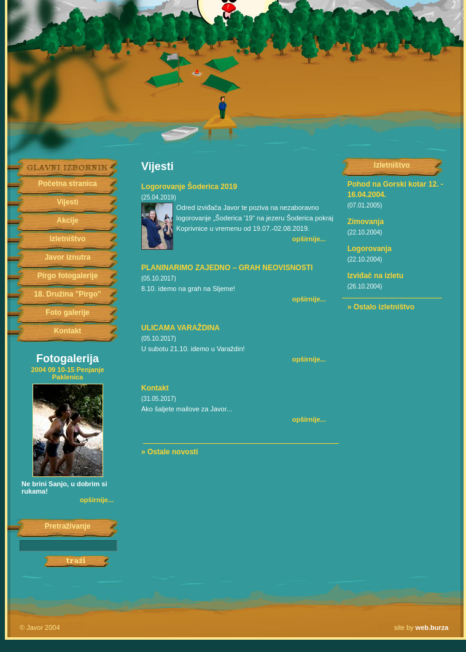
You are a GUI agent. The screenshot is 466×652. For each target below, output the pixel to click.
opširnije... (97, 499)
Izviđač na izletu (375, 275)
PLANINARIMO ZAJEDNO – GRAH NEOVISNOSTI (227, 267)
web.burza (432, 627)
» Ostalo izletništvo (381, 307)
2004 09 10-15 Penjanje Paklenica (67, 373)
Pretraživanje (68, 526)
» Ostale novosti (169, 452)
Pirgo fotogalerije (67, 275)
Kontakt (68, 331)
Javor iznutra (68, 257)
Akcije (67, 220)
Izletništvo (68, 239)
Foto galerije (67, 312)
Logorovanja (370, 248)
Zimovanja (366, 221)
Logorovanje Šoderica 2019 (189, 186)
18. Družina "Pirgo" (67, 294)
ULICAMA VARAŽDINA (180, 328)
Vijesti (67, 202)
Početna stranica (67, 183)
